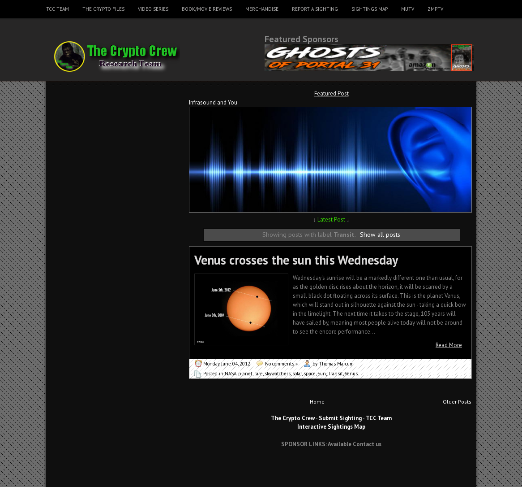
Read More (449, 345)
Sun (321, 373)
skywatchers (278, 373)
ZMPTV (435, 9)
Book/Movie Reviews (207, 9)
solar (297, 373)
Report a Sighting (315, 9)
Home (317, 401)
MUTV (407, 9)
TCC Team (57, 9)
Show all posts (380, 234)
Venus (351, 373)
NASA (230, 373)
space (310, 373)
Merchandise (261, 9)
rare (258, 373)
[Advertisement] (331, 470)
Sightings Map (369, 9)
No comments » (281, 364)
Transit (335, 373)
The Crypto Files (103, 9)
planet (245, 373)
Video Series (153, 9)
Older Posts (457, 401)
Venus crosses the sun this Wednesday (296, 260)
